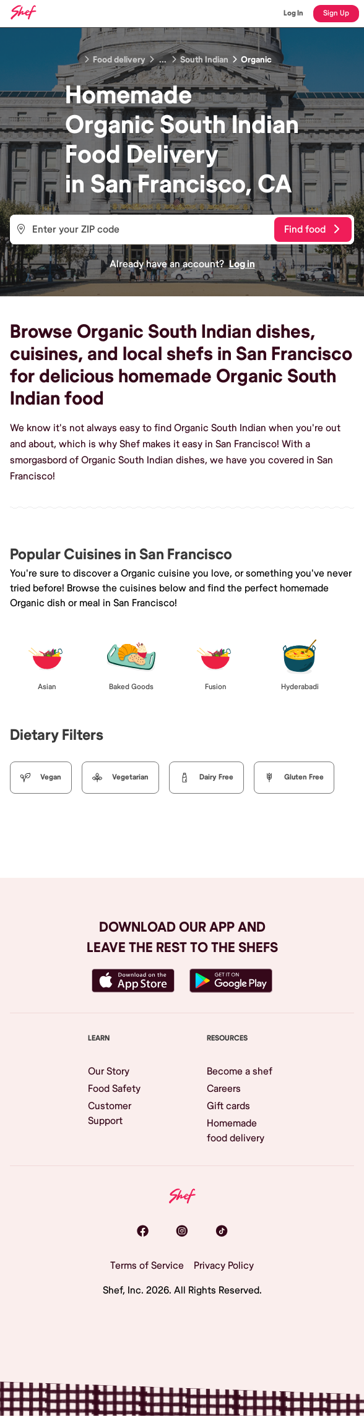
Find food (311, 229)
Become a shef (239, 1071)
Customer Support (109, 1113)
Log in (242, 264)
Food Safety (114, 1089)
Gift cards (228, 1106)
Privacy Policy (224, 1265)
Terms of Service (147, 1265)
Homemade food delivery (235, 1130)
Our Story (108, 1071)
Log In (293, 13)
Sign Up (336, 13)
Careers (224, 1089)
